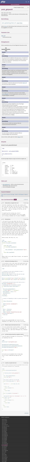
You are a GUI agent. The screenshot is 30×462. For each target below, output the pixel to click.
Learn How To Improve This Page (7, 194)
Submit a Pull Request (19, 194)
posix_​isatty (4, 451)
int (10, 23)
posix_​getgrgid (4, 432)
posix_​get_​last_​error (5, 426)
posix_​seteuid (4, 459)
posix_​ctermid (4, 420)
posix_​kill (3, 453)
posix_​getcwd (4, 427)
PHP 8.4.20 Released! (15, 4)
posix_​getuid (4, 449)
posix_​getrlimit (4, 446)
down (3, 219)
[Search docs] (26, 2)
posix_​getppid (4, 442)
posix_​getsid (4, 447)
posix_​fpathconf (5, 424)
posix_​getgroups (5, 435)
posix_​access (4, 419)
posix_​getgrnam (5, 434)
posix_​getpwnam (5, 443)
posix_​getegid (4, 428)
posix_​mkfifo (4, 454)
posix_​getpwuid (5, 445)
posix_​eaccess (4, 422)
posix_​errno (4, 423)
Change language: (17, 7)
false (21, 23)
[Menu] (28, 2)
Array (6, 26)
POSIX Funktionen (5, 417)
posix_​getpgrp (4, 439)
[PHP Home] (3, 2)
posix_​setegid (4, 458)
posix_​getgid (4, 431)
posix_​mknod (4, 455)
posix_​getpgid (4, 438)
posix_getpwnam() (6, 184)
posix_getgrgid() (5, 94)
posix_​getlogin (4, 436)
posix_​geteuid (4, 430)
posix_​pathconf (4, 457)
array (18, 23)
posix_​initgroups (5, 450)
